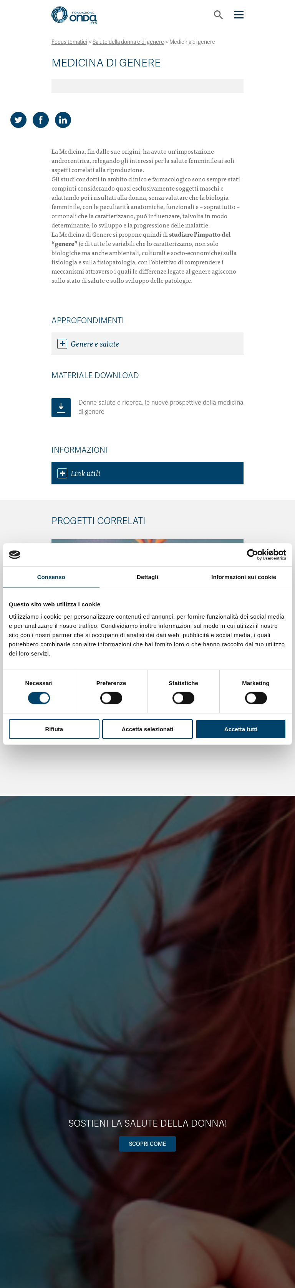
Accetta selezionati (147, 728)
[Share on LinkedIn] (63, 120)
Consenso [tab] (51, 577)
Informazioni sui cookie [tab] (243, 577)
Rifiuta (54, 728)
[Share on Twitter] (18, 120)
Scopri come (147, 1143)
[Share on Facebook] (40, 120)
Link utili (79, 473)
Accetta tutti (241, 728)
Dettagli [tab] (147, 577)
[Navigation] (239, 14)
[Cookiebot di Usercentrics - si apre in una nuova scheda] (252, 555)
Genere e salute (88, 343)
